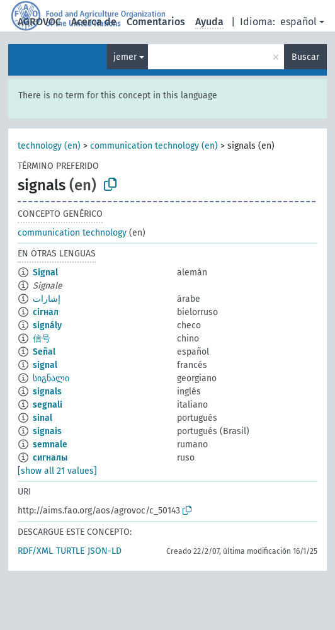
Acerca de (93, 22)
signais (47, 431)
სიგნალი (51, 378)
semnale (50, 444)
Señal (44, 351)
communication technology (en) (154, 145)
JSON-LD (105, 551)
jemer (125, 57)
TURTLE (70, 551)
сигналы (50, 457)
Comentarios (156, 22)
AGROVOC (39, 22)
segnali (47, 404)
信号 (41, 338)
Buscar (305, 57)
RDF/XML (35, 551)
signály (47, 325)
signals (47, 391)
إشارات (46, 299)
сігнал (46, 312)
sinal (42, 418)
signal (45, 365)
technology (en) (49, 145)
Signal (45, 272)
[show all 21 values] (57, 471)
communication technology (72, 232)
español (298, 22)
